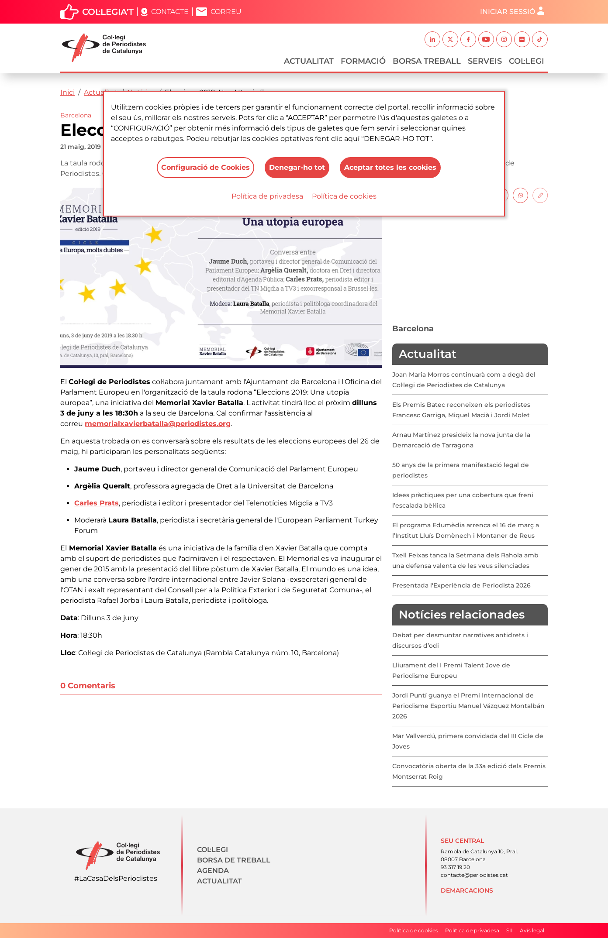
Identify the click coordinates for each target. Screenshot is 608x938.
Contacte (170, 11)
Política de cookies (344, 196)
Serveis (485, 61)
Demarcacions (467, 890)
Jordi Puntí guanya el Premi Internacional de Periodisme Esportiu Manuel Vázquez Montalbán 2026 (468, 705)
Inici (67, 92)
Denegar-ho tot (297, 167)
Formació (363, 61)
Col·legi (526, 61)
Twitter (450, 39)
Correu (226, 11)
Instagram (504, 39)
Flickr (522, 39)
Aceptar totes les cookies (390, 167)
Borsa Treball (427, 61)
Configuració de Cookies (205, 167)
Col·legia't (108, 12)
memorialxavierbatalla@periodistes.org (158, 423)
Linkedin (432, 39)
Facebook (468, 39)
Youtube (486, 39)
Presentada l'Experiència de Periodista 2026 (461, 585)
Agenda (213, 870)
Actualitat (309, 61)
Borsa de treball (233, 860)
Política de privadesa (267, 196)
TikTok (540, 39)
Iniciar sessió (507, 11)
